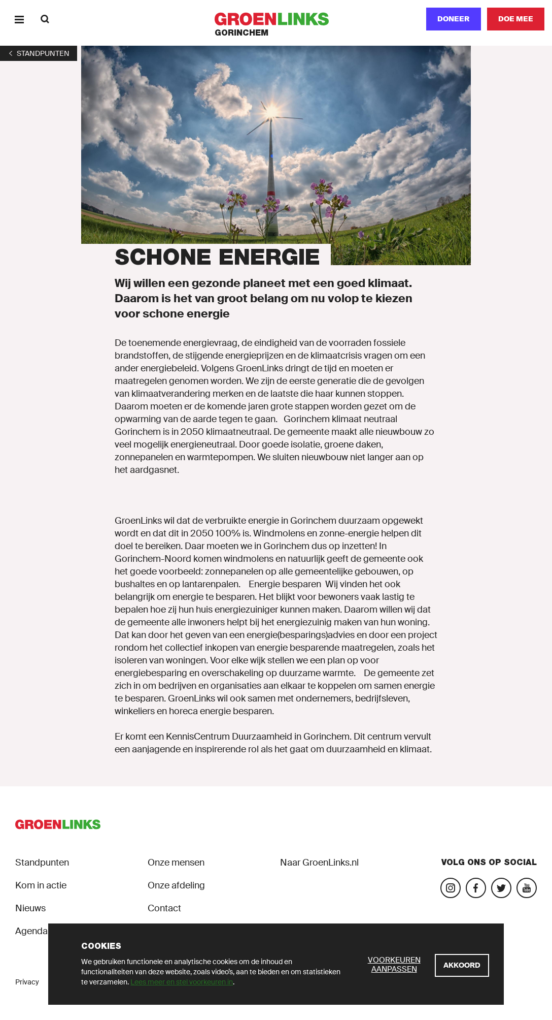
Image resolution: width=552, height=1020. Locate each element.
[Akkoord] (462, 965)
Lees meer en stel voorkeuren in (181, 981)
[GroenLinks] (276, 19)
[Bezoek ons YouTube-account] (526, 888)
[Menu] (19, 19)
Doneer (453, 18)
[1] (38, 53)
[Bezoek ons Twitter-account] (501, 888)
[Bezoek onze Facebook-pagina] (476, 888)
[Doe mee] (515, 19)
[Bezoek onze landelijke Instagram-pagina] (450, 888)
